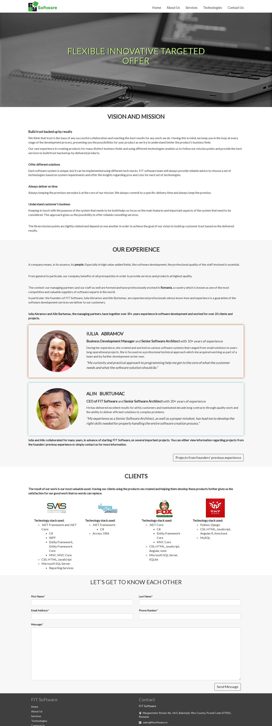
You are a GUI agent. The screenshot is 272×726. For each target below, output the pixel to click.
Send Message (227, 687)
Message (36, 624)
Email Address (39, 610)
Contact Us (236, 8)
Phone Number (148, 610)
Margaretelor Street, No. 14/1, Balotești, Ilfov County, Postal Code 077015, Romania (185, 714)
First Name (37, 596)
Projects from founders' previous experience (208, 457)
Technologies (212, 8)
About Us (173, 8)
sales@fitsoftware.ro (155, 722)
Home (156, 8)
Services (191, 8)
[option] (136, 56)
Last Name (145, 596)
